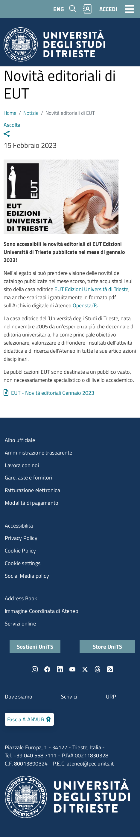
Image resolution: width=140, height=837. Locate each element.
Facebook (47, 669)
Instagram (35, 669)
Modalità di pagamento (31, 503)
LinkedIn (60, 669)
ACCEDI (108, 9)
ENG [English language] (58, 9)
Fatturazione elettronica (32, 490)
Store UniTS (107, 646)
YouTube (72, 669)
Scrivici (69, 696)
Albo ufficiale (20, 440)
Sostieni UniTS (35, 646)
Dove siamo (18, 696)
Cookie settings (22, 563)
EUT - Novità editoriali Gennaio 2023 (52, 393)
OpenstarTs (85, 305)
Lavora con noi (22, 465)
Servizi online (20, 623)
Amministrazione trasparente (38, 453)
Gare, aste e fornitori (28, 477)
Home (10, 113)
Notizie (31, 113)
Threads (97, 669)
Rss (110, 669)
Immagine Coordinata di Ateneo (41, 611)
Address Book (21, 598)
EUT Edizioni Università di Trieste (91, 289)
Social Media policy (27, 576)
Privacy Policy (21, 538)
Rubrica (87, 8)
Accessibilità (19, 526)
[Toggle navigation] (129, 8)
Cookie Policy (20, 550)
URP (111, 696)
